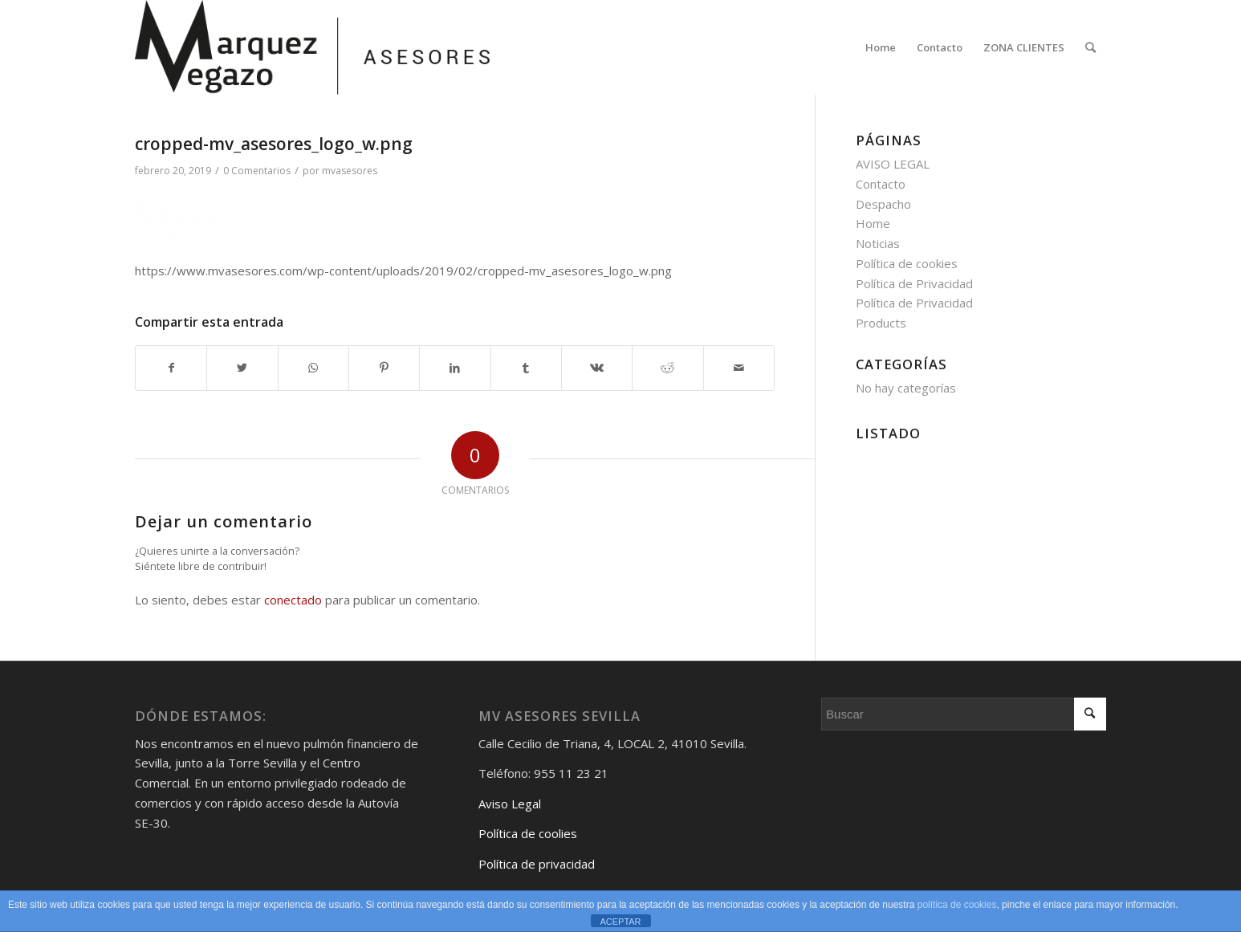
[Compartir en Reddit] (667, 368)
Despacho (883, 204)
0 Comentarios (257, 170)
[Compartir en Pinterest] (384, 368)
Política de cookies (907, 263)
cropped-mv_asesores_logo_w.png (274, 143)
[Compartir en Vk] (597, 368)
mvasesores (349, 170)
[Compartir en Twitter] (242, 368)
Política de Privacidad (914, 283)
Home (873, 223)
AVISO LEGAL (893, 164)
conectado (293, 600)
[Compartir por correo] (739, 368)
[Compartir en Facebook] (171, 368)
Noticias (878, 243)
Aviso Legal (509, 804)
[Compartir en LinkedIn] (455, 368)
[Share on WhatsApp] (313, 368)
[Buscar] (1090, 47)
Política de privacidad (536, 864)
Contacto (880, 184)
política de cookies (957, 904)
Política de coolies (527, 833)
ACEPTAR (620, 921)
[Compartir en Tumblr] (526, 368)
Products (881, 323)
